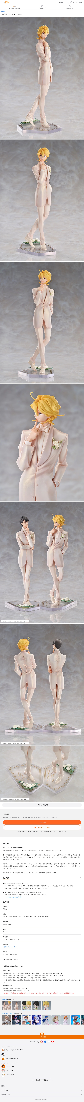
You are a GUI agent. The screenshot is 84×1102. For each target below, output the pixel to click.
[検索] (65, 2)
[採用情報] (59, 2)
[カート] (68, 2)
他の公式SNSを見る (42, 1080)
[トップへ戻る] (42, 1035)
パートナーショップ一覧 (13, 897)
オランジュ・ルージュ (10, 947)
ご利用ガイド (5, 1090)
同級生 (3, 11)
